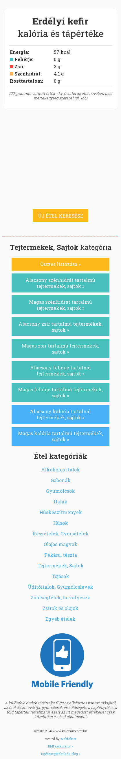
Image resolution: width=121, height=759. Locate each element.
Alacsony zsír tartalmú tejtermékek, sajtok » (60, 327)
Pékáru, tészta (60, 555)
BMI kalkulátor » (60, 746)
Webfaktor (68, 739)
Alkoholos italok (60, 470)
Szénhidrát (27, 74)
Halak (60, 502)
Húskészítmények (60, 512)
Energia (19, 52)
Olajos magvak (61, 544)
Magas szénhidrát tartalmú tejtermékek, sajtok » (60, 305)
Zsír (19, 66)
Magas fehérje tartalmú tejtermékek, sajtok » (60, 392)
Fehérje (23, 59)
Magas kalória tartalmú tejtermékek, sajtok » (60, 436)
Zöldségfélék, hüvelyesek (60, 597)
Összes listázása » (60, 264)
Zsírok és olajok (60, 608)
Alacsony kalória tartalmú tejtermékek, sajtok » (60, 414)
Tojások (60, 576)
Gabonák (61, 480)
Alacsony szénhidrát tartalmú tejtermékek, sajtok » (60, 283)
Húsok (60, 523)
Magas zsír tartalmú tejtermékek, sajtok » (60, 349)
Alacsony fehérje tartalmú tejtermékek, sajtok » (60, 371)
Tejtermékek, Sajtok (61, 565)
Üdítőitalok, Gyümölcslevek (60, 587)
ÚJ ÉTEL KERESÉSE (60, 216)
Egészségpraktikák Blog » (60, 754)
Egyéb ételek (60, 619)
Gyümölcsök (60, 491)
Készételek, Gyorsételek (60, 533)
